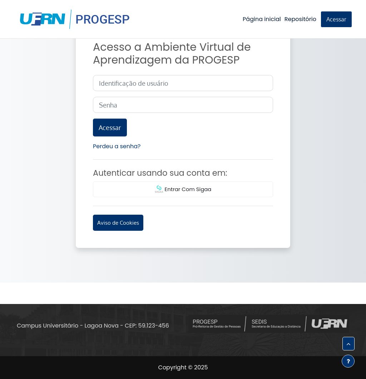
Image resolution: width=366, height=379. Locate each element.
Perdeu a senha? (116, 146)
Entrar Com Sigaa (183, 189)
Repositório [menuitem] (300, 19)
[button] (348, 343)
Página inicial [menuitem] (262, 19)
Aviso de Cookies (118, 222)
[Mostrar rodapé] (348, 361)
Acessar (336, 19)
